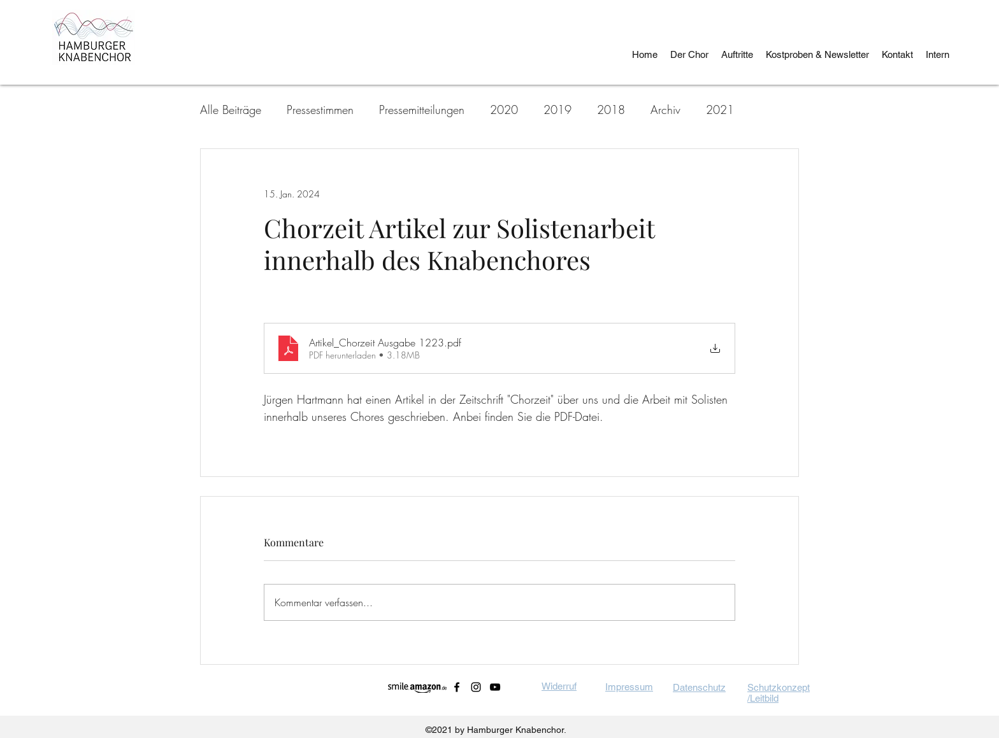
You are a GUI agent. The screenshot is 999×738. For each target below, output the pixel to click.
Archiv (665, 109)
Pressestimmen (320, 109)
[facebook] (456, 687)
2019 (557, 109)
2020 (504, 109)
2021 (720, 109)
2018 (611, 109)
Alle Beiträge (230, 109)
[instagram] (476, 687)
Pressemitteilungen (421, 109)
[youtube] (495, 687)
